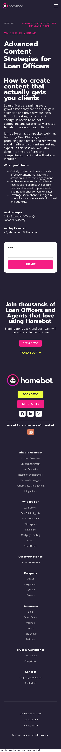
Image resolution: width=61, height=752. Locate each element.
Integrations (30, 491)
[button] (55, 6)
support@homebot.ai (30, 677)
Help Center (31, 633)
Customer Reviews (30, 562)
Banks (30, 540)
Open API (30, 589)
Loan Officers (31, 507)
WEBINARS (9, 23)
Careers (31, 595)
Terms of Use (30, 719)
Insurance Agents (30, 518)
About (30, 578)
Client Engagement (30, 463)
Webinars (30, 622)
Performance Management (30, 485)
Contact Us (30, 683)
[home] (13, 5)
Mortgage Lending (30, 535)
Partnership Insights (30, 480)
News (31, 628)
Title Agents (30, 524)
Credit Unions (30, 546)
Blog (30, 611)
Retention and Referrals (30, 474)
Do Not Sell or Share (30, 713)
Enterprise (30, 529)
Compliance (30, 661)
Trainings (30, 639)
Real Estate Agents (30, 513)
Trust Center (30, 655)
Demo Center (31, 617)
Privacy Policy (30, 725)
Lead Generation (30, 469)
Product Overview (30, 458)
